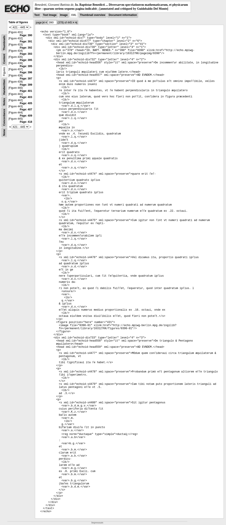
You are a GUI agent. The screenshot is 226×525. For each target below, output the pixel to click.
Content (4, 59)
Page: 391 (26, 41)
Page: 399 (26, 84)
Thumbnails (4, 43)
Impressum (97, 522)
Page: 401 (26, 91)
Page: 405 (26, 103)
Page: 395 (26, 60)
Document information (123, 15)
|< (44, 22)
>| (76, 22)
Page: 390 (26, 35)
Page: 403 (26, 97)
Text (37, 15)
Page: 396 (26, 72)
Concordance (4, 117)
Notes (4, 102)
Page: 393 (26, 53)
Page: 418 (26, 121)
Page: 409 (26, 115)
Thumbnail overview (92, 15)
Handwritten (4, 87)
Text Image (49, 15)
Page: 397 (26, 78)
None (4, 132)
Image (64, 15)
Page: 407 (26, 109)
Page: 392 (26, 47)
